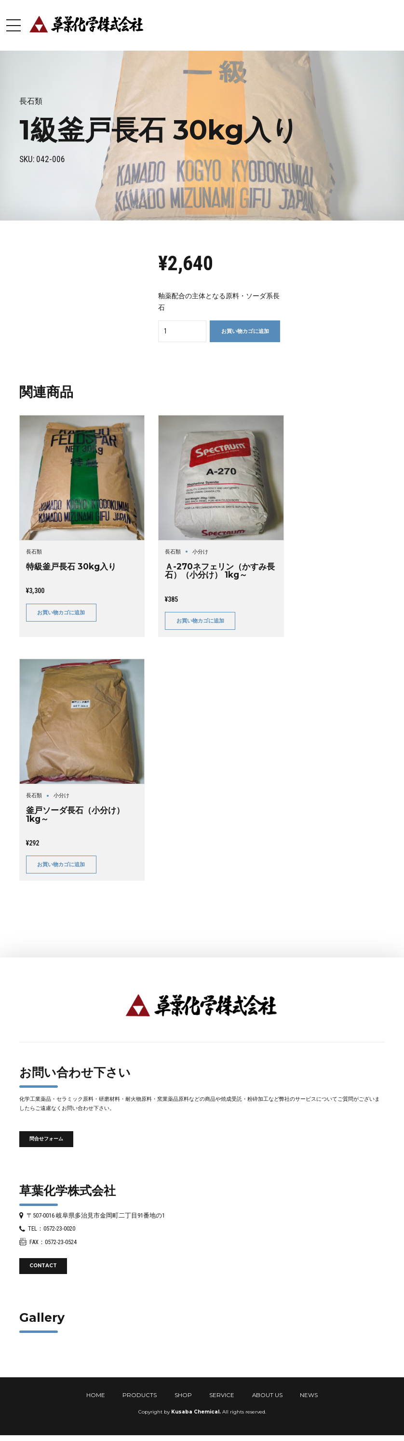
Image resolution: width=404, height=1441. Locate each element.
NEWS (309, 1395)
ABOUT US (267, 1395)
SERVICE (221, 1395)
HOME (95, 1395)
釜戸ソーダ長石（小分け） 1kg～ (75, 814)
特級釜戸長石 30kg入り (71, 566)
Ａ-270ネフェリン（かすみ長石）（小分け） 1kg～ (220, 570)
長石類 (30, 101)
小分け (200, 552)
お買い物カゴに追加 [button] (61, 612)
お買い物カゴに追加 (245, 331)
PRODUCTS (139, 1395)
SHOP (183, 1395)
